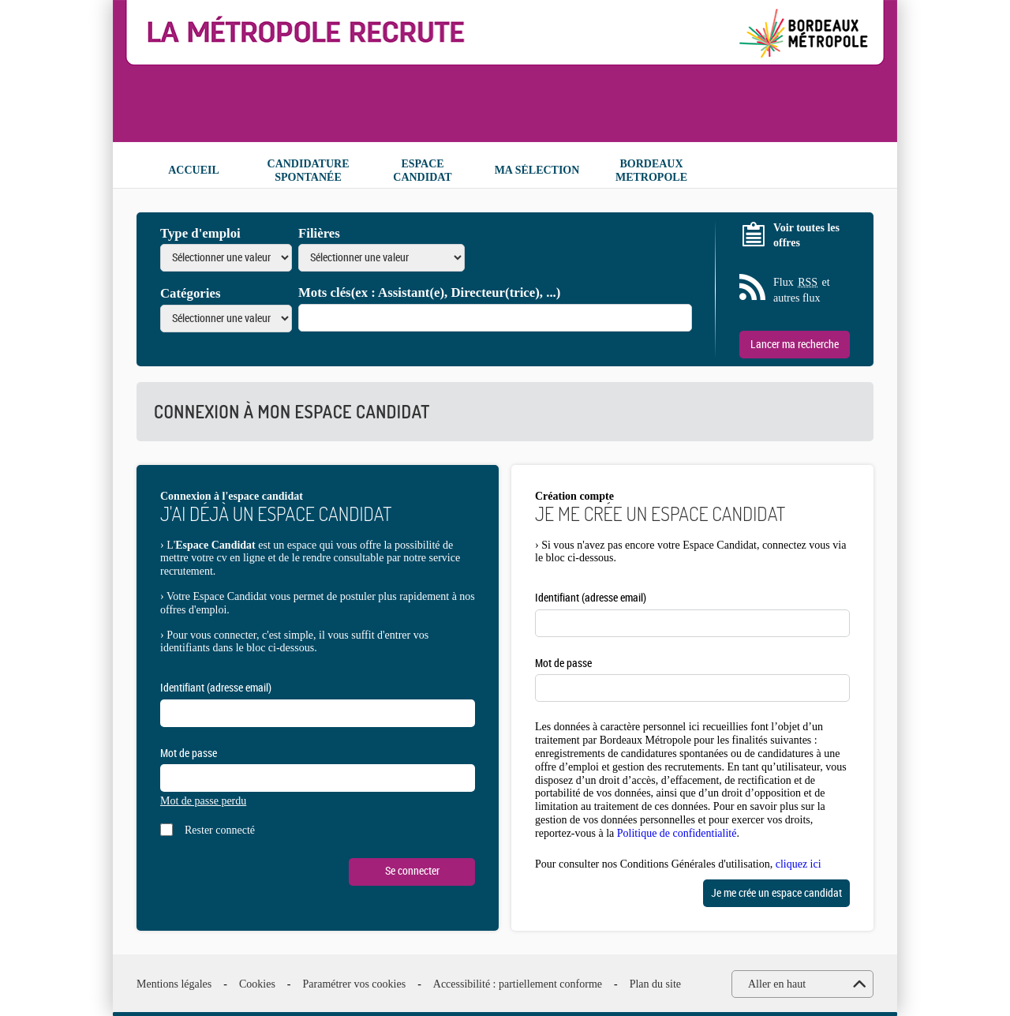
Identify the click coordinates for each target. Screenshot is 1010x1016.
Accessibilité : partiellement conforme (517, 984)
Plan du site (655, 984)
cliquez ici (798, 864)
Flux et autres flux (801, 289)
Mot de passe (188, 753)
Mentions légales (174, 984)
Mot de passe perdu (203, 801)
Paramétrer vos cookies (354, 984)
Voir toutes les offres (806, 235)
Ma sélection (537, 170)
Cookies (257, 984)
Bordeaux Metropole (651, 170)
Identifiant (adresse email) (215, 688)
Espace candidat (422, 170)
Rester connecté (220, 830)
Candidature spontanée (308, 170)
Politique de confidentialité (677, 833)
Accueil (193, 170)
